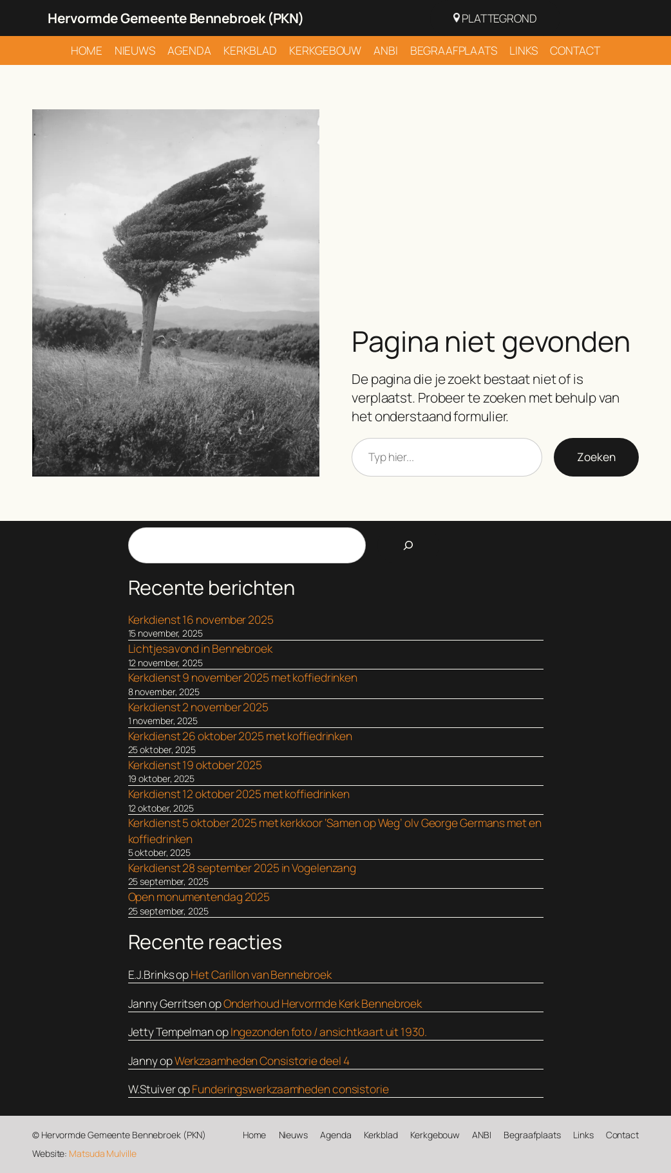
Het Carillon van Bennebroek (261, 974)
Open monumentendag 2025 (199, 896)
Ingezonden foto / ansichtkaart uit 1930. (329, 1031)
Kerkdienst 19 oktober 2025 (195, 764)
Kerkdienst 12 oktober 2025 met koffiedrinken (239, 793)
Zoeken (596, 456)
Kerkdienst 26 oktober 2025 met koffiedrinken (240, 735)
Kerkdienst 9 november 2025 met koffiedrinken (243, 677)
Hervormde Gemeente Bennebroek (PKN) (176, 18)
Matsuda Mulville (102, 1153)
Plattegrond (495, 18)
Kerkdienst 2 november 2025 (198, 706)
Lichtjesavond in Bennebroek (200, 648)
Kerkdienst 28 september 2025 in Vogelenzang (242, 867)
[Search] (408, 545)
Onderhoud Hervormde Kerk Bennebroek (322, 1003)
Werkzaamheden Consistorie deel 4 (262, 1060)
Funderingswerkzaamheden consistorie (290, 1088)
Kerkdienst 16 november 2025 (201, 619)
